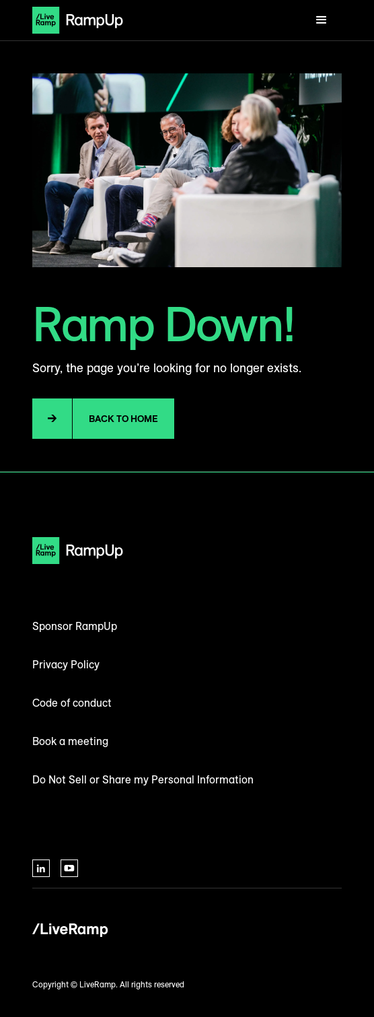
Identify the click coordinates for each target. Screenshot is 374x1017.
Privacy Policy (66, 664)
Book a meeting (70, 741)
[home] (77, 20)
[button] (321, 20)
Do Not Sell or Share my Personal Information (143, 779)
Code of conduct (72, 702)
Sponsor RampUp (74, 626)
